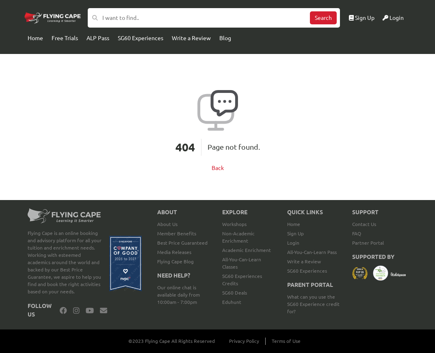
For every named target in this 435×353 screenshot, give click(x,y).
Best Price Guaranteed (182, 242)
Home (35, 38)
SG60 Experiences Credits (242, 279)
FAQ (356, 233)
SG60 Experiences (140, 38)
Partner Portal (368, 242)
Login (393, 18)
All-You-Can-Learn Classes (241, 263)
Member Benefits (176, 233)
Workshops (234, 224)
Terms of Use (286, 341)
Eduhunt (231, 302)
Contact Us (364, 224)
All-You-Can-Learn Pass (312, 252)
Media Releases (174, 252)
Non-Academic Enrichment (238, 237)
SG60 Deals (234, 292)
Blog (225, 38)
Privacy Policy (244, 341)
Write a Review (191, 38)
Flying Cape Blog (175, 261)
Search (323, 18)
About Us (167, 224)
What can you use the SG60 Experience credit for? (313, 304)
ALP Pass (98, 38)
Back (218, 168)
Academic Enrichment (246, 250)
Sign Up (361, 18)
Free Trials (65, 38)
